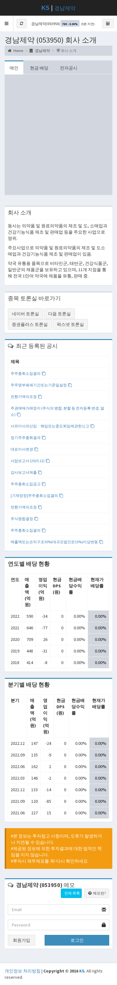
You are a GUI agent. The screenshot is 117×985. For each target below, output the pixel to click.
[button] (6, 23)
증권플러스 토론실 (30, 324)
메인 (14, 68)
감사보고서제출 (26, 472)
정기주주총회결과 (28, 437)
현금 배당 (39, 68)
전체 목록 (72, 893)
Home (15, 50)
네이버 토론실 (25, 314)
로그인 (77, 940)
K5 (81, 971)
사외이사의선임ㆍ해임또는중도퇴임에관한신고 (53, 426)
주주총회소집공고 (28, 484)
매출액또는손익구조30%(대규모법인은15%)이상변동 (57, 541)
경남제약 (65, 8)
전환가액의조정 (26, 396)
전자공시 (68, 68)
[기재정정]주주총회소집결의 (37, 495)
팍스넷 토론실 (70, 324)
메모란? (97, 893)
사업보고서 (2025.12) (30, 460)
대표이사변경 (24, 449)
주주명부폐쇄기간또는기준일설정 (41, 385)
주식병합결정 (24, 518)
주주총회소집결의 (28, 373)
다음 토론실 (59, 314)
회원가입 (21, 940)
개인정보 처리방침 (23, 971)
